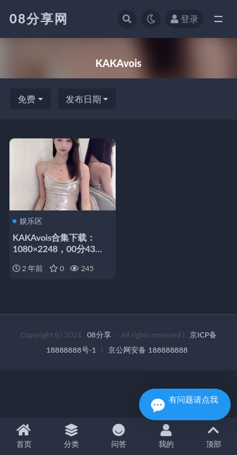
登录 (184, 18)
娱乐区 (27, 221)
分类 (71, 436)
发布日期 (83, 99)
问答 (118, 436)
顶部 (213, 436)
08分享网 (38, 18)
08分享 (99, 334)
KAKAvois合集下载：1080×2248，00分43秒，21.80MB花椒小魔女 (61, 248)
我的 (166, 436)
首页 (23, 436)
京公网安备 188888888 (148, 350)
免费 (26, 99)
